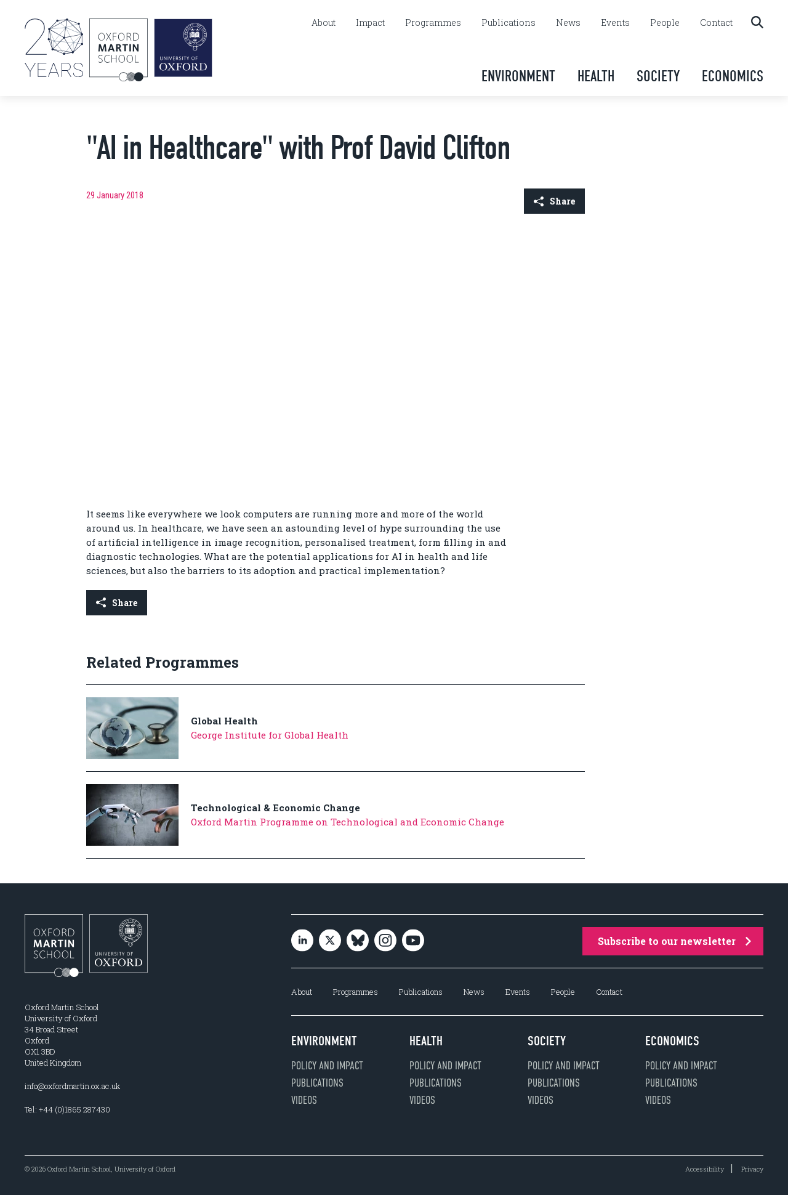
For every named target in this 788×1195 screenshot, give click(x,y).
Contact (716, 22)
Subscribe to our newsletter (674, 940)
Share (554, 201)
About (324, 22)
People (665, 22)
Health (595, 76)
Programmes (433, 22)
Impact (370, 22)
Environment (518, 76)
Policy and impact (327, 1065)
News (568, 22)
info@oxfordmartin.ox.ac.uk (72, 1086)
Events (615, 22)
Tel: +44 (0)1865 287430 (67, 1109)
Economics (732, 76)
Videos (304, 1100)
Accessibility (704, 1168)
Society (658, 76)
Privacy (752, 1168)
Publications (508, 22)
